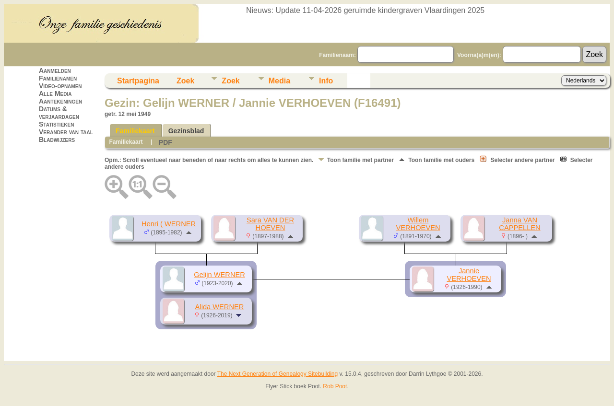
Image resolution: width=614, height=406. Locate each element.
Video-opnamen (60, 86)
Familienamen (58, 78)
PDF (165, 142)
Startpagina (138, 81)
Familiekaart (135, 131)
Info (326, 81)
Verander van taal (66, 132)
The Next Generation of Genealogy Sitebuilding (277, 374)
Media (279, 81)
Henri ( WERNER (169, 224)
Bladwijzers (57, 139)
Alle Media (55, 93)
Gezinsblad (186, 131)
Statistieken (56, 124)
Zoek (185, 81)
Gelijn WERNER (219, 274)
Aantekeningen (60, 101)
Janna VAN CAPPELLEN (519, 224)
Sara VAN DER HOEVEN (270, 224)
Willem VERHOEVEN (418, 224)
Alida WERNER (219, 307)
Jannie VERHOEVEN (469, 274)
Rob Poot (335, 386)
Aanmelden (55, 70)
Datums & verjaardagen (59, 112)
